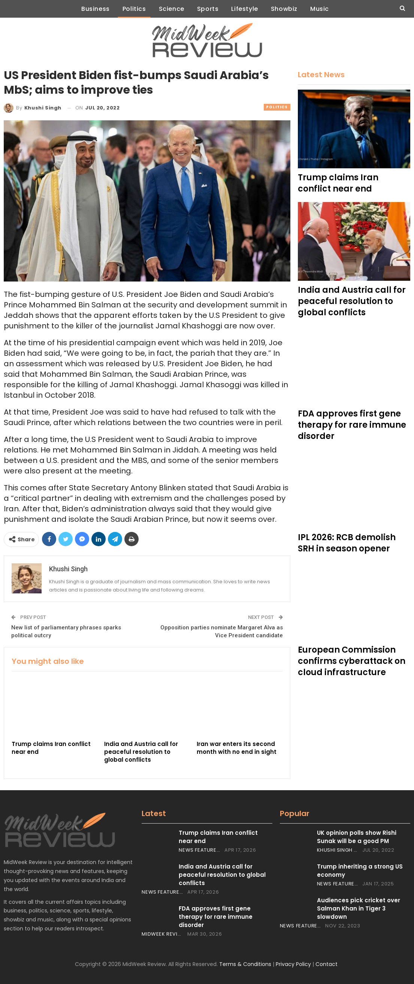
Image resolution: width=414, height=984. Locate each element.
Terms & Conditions (245, 964)
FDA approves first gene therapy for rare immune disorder (216, 917)
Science (170, 8)
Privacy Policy (293, 964)
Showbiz (287, 8)
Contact (326, 964)
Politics (131, 8)
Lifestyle (246, 8)
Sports (208, 8)
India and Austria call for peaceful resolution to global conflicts (222, 875)
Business (91, 8)
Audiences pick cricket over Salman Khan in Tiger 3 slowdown (358, 908)
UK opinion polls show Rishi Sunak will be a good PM (356, 837)
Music (324, 8)
